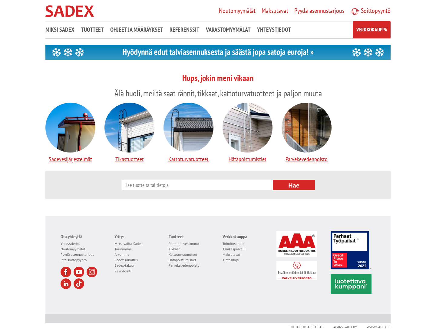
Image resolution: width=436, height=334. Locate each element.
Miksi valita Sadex (128, 243)
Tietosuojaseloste (306, 327)
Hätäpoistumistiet (247, 133)
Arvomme (121, 254)
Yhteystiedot (274, 30)
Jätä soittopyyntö (74, 260)
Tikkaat (174, 249)
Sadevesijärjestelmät (70, 133)
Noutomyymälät (73, 249)
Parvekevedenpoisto (307, 133)
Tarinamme (123, 249)
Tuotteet (92, 30)
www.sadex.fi (379, 327)
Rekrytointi (122, 271)
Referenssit (184, 30)
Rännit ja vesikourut (184, 243)
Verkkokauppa (371, 29)
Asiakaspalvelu (234, 249)
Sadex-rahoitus (125, 260)
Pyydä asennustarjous (77, 254)
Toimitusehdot (234, 243)
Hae (293, 185)
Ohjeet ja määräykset (136, 30)
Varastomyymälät (228, 30)
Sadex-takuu (124, 265)
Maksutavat (231, 254)
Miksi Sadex (59, 30)
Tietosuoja (231, 260)
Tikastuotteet (129, 133)
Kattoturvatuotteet (188, 133)
